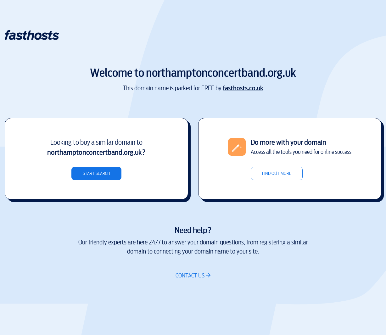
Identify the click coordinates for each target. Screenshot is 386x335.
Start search (96, 173)
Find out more (276, 173)
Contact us (190, 275)
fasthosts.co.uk (243, 88)
